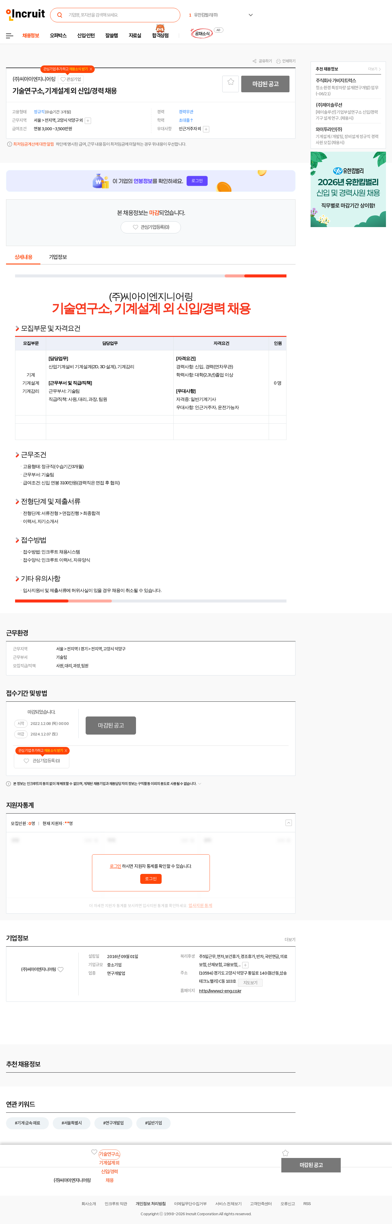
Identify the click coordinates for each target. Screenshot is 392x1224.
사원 (59, 666)
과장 (76, 666)
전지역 (72, 649)
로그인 (115, 866)
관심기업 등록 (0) (41, 761)
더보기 (290, 939)
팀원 (84, 666)
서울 (59, 649)
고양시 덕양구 (114, 649)
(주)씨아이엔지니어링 (33, 79)
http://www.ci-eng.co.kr (220, 991)
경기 (84, 649)
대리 (68, 666)
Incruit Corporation (202, 1213)
